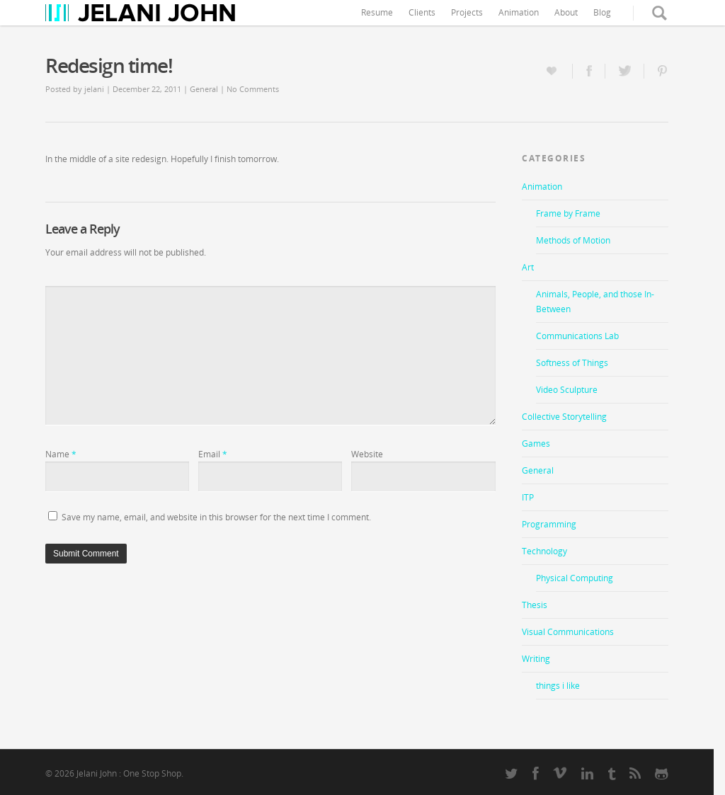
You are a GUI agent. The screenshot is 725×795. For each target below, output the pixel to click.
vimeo (560, 772)
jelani (94, 89)
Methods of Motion (573, 240)
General (204, 89)
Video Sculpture (567, 390)
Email (212, 454)
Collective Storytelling (564, 417)
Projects (467, 12)
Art (528, 267)
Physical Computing (574, 578)
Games (536, 443)
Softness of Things (572, 363)
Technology (544, 551)
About (566, 12)
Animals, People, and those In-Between (595, 301)
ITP (528, 497)
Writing (536, 659)
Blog (602, 12)
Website (367, 454)
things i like (558, 686)
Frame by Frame (568, 213)
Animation (518, 12)
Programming (549, 524)
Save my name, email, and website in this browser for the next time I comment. (216, 517)
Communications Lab (577, 336)
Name (60, 454)
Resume (377, 12)
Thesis (534, 605)
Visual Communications (568, 632)
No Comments (253, 89)
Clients (422, 12)
